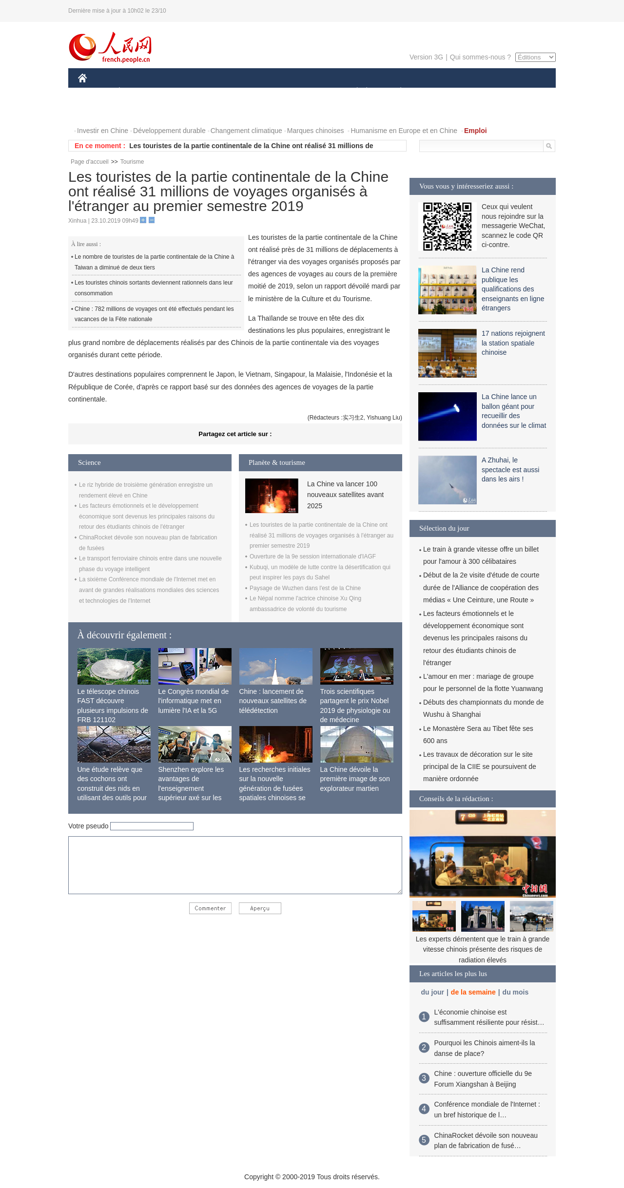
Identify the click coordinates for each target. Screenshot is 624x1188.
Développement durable (169, 130)
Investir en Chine (102, 130)
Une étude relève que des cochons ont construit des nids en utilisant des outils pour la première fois (112, 788)
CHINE (95, 92)
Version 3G (426, 57)
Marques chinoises (315, 130)
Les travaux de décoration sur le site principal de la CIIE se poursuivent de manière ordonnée (479, 766)
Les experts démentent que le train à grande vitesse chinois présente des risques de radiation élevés (483, 949)
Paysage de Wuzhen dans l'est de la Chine (305, 588)
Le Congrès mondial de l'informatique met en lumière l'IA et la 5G (193, 701)
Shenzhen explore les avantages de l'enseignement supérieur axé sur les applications (191, 788)
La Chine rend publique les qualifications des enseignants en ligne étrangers (513, 289)
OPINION (522, 92)
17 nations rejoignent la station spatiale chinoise (513, 342)
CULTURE (309, 92)
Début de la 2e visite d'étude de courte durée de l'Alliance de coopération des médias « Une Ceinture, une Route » (481, 587)
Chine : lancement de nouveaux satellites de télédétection (273, 701)
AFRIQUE (222, 92)
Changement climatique (246, 130)
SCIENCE (265, 92)
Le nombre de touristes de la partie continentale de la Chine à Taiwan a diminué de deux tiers (154, 262)
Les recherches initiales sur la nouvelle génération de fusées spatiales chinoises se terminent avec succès (275, 788)
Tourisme (132, 161)
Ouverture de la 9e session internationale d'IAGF (313, 556)
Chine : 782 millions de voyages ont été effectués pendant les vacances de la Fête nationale (154, 314)
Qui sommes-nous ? (480, 57)
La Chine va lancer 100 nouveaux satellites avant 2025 (345, 495)
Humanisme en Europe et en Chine (404, 130)
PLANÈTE (395, 92)
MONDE (181, 92)
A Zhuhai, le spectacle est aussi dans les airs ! (510, 469)
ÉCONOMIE (137, 92)
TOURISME (476, 92)
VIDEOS (137, 111)
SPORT (435, 92)
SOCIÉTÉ (352, 92)
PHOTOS (98, 111)
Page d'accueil (90, 161)
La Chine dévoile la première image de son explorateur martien (355, 779)
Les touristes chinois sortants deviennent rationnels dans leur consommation (154, 288)
